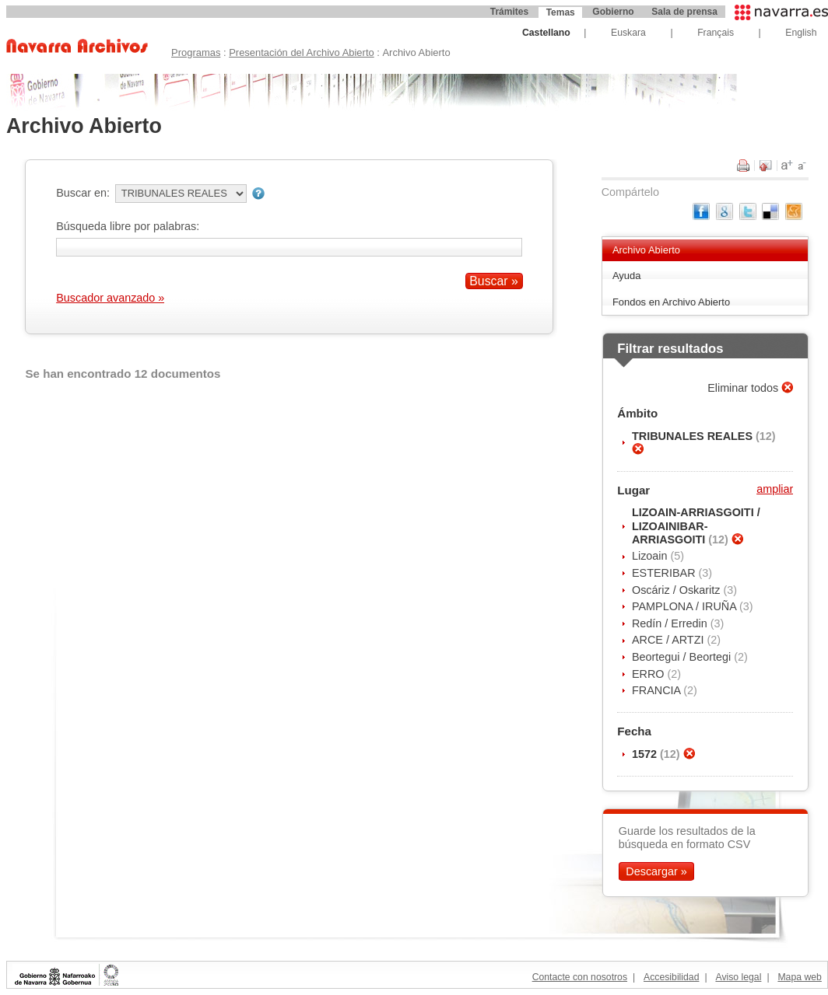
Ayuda (626, 275)
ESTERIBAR (665, 573)
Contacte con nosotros (579, 977)
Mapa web (799, 977)
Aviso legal (738, 977)
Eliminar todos (744, 388)
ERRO (650, 674)
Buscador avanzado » (110, 298)
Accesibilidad (671, 977)
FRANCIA (657, 690)
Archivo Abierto (646, 250)
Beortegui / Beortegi (683, 657)
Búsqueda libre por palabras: (127, 226)
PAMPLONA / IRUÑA (685, 606)
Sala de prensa (684, 11)
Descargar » (656, 871)
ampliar (774, 489)
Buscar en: (83, 193)
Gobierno (612, 11)
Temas (560, 12)
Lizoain (651, 556)
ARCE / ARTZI (669, 640)
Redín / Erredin (671, 623)
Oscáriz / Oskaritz (678, 590)
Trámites (509, 11)
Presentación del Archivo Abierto (301, 52)
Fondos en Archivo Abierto (671, 302)
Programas (195, 52)
